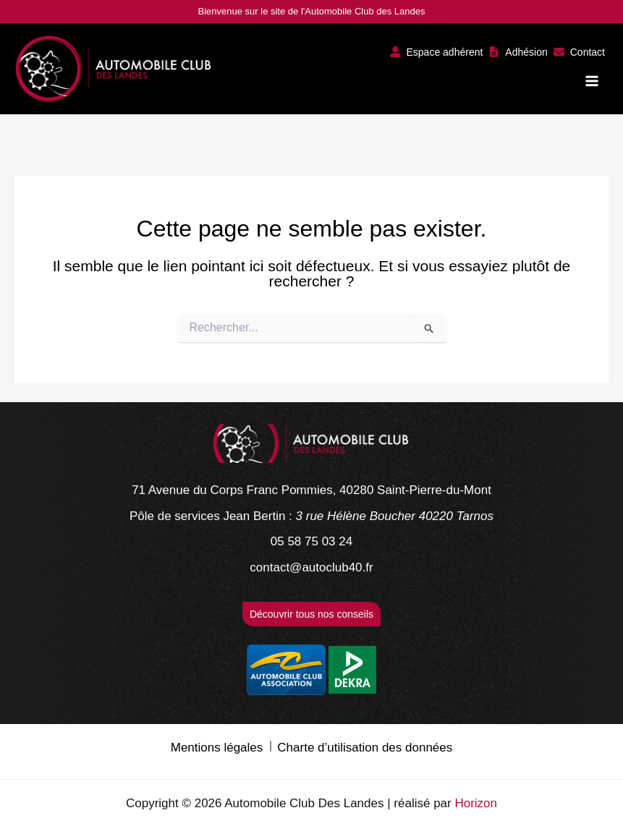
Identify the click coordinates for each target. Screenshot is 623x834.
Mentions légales (217, 747)
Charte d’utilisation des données (364, 747)
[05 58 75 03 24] (311, 541)
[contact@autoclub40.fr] (311, 567)
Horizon (475, 803)
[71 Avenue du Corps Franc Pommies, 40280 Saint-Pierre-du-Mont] (311, 490)
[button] (436, 51)
